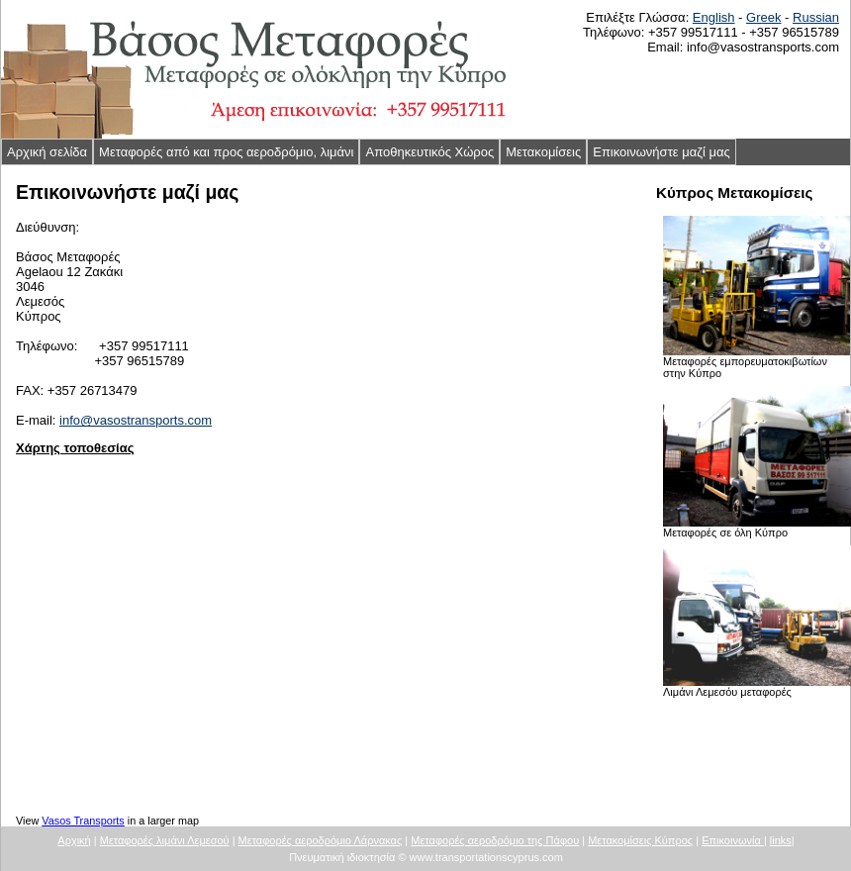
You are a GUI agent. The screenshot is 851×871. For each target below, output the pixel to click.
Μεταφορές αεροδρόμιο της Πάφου (495, 840)
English (714, 17)
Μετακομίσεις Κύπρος (640, 840)
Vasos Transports (83, 820)
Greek (763, 17)
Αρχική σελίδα (47, 152)
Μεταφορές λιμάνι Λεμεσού (165, 840)
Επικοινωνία (733, 840)
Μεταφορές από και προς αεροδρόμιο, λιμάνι (226, 152)
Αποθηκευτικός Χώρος (429, 152)
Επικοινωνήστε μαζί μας (661, 152)
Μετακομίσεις (543, 152)
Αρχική (73, 840)
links (781, 840)
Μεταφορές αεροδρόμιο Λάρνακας (320, 840)
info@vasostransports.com (135, 420)
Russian (816, 17)
